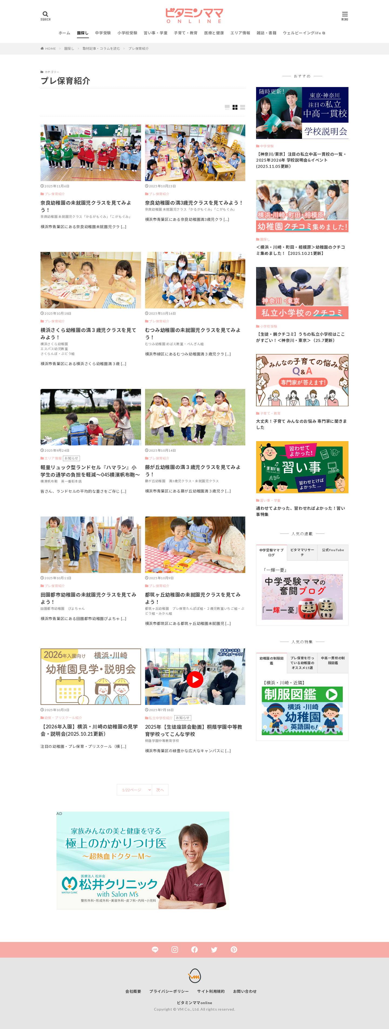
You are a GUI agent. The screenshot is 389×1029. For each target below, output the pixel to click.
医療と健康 (214, 33)
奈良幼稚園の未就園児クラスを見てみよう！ (86, 206)
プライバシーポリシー (169, 991)
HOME (50, 48)
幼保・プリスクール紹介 (63, 718)
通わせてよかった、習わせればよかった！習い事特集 (300, 511)
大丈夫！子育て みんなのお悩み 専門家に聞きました (301, 424)
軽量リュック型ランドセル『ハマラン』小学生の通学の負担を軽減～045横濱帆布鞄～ (90, 471)
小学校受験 (128, 33)
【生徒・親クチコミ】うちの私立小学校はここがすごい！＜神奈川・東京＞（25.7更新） (300, 337)
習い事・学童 (155, 33)
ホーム (65, 33)
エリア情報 (240, 33)
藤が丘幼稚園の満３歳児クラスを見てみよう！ (193, 470)
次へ (160, 790)
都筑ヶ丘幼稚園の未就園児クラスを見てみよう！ (193, 598)
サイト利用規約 (211, 991)
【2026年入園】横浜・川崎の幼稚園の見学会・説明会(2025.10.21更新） (89, 730)
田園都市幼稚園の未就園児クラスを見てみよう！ (88, 598)
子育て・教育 (186, 33)
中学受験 (103, 33)
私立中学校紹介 (161, 718)
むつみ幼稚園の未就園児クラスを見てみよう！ (193, 333)
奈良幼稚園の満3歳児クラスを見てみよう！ (194, 203)
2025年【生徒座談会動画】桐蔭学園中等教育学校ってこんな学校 (194, 730)
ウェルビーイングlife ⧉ (304, 33)
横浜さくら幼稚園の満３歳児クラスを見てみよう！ (88, 333)
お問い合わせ (245, 991)
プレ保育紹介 (138, 48)
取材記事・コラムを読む (101, 48)
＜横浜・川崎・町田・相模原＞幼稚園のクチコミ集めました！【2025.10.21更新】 (300, 250)
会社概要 (133, 991)
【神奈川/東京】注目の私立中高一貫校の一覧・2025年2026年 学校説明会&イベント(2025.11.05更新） (301, 160)
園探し (83, 33)
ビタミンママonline (194, 1002)
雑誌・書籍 (267, 33)
